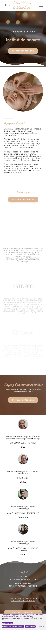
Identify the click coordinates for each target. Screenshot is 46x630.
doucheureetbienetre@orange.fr (23, 579)
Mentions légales (17, 599)
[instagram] (6, 5)
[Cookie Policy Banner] (23, 622)
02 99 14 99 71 (23, 577)
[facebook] (2, 5)
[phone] (9, 5)
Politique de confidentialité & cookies (24, 600)
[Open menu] (41, 5)
